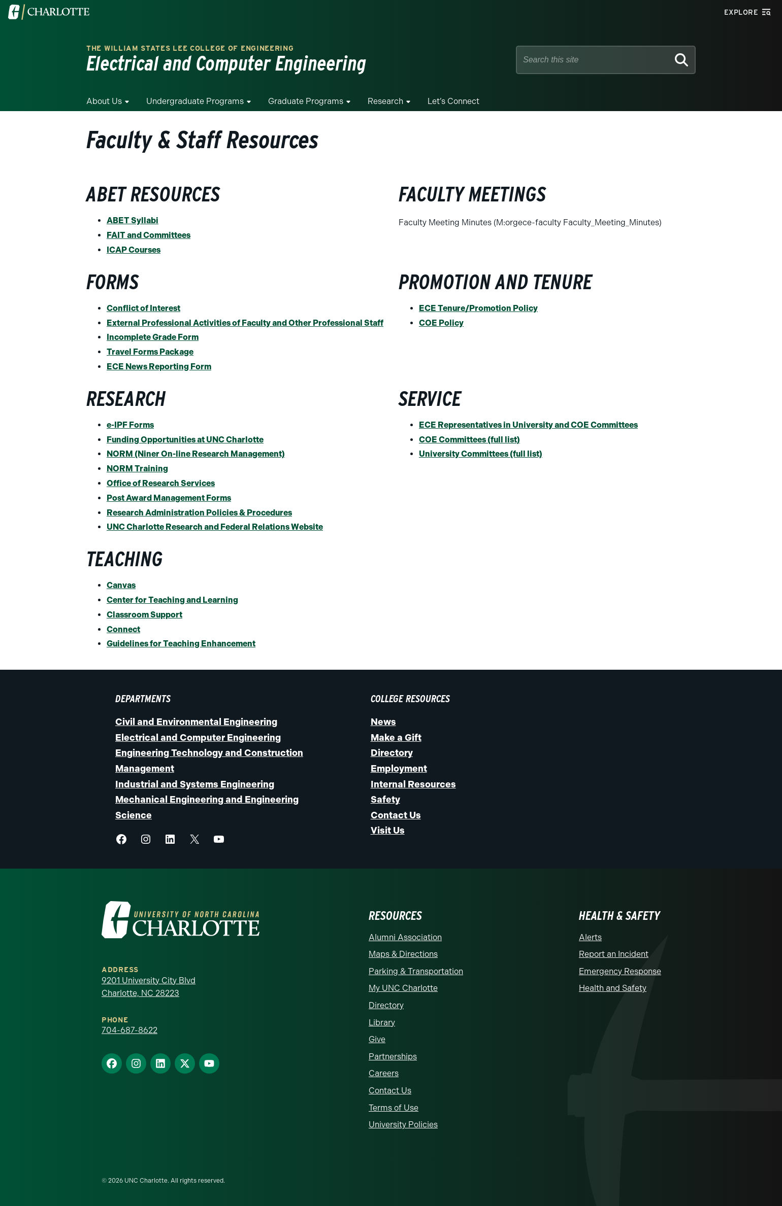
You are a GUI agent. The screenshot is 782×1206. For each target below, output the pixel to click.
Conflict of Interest (143, 308)
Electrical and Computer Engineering (198, 737)
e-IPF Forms (130, 425)
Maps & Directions (403, 954)
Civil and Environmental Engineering (196, 722)
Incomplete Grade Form (153, 337)
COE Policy (441, 323)
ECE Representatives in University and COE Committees (528, 425)
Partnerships (393, 1056)
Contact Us (396, 815)
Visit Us (388, 830)
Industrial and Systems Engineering (194, 784)
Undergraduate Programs (195, 101)
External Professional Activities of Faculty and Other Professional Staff (245, 323)
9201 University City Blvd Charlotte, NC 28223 (149, 987)
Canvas (121, 585)
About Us (104, 101)
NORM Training (137, 468)
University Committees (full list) (480, 454)
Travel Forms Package (150, 352)
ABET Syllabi (132, 220)
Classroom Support (144, 614)
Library (382, 1022)
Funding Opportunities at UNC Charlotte (185, 439)
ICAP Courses (133, 250)
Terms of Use (393, 1108)
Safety (385, 799)
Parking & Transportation (416, 971)
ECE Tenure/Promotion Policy (478, 308)
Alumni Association (405, 937)
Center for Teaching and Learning (172, 600)
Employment (399, 768)
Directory (392, 753)
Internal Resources (413, 784)
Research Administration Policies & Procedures (199, 513)
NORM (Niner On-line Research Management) (196, 454)
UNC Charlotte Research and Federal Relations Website (215, 527)
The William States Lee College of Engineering (190, 48)
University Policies (403, 1124)
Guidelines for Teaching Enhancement (181, 643)
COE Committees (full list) (469, 439)
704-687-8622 (129, 1030)
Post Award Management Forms (169, 498)
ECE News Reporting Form (159, 366)
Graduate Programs (305, 101)
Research (385, 101)
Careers (384, 1073)
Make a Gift (396, 737)
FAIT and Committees (148, 235)
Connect (123, 629)
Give (377, 1039)
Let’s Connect (453, 101)
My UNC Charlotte (403, 988)
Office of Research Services (161, 483)
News (383, 722)
